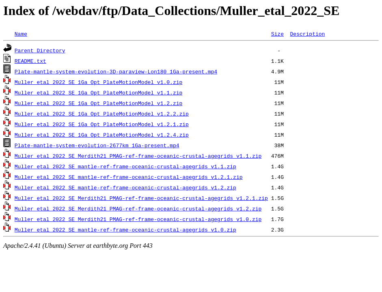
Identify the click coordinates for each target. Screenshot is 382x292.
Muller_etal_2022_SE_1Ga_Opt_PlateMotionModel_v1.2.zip (98, 103)
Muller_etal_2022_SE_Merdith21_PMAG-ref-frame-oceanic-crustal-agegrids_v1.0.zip (138, 219)
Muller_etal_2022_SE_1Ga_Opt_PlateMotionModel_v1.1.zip (98, 92)
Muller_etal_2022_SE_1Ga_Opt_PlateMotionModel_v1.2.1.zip (102, 124)
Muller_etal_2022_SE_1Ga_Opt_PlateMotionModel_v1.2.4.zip (102, 134)
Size (277, 33)
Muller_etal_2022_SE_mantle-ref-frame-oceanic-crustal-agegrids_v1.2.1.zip (129, 176)
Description (307, 33)
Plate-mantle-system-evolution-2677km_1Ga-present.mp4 (97, 145)
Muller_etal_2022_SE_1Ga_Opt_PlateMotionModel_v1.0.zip (98, 82)
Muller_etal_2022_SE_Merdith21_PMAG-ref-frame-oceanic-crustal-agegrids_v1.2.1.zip (141, 198)
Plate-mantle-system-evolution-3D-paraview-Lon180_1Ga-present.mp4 (116, 71)
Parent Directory (40, 50)
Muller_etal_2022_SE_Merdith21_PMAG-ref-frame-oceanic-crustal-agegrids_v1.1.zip (138, 155)
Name (21, 33)
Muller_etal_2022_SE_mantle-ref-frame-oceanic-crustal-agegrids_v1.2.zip (125, 187)
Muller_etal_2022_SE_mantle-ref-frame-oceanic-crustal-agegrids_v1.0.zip (125, 229)
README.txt (30, 60)
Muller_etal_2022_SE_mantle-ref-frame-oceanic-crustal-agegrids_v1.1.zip (125, 166)
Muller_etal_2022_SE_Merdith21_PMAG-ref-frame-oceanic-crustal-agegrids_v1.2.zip (138, 208)
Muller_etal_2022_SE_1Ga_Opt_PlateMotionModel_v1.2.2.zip (102, 113)
